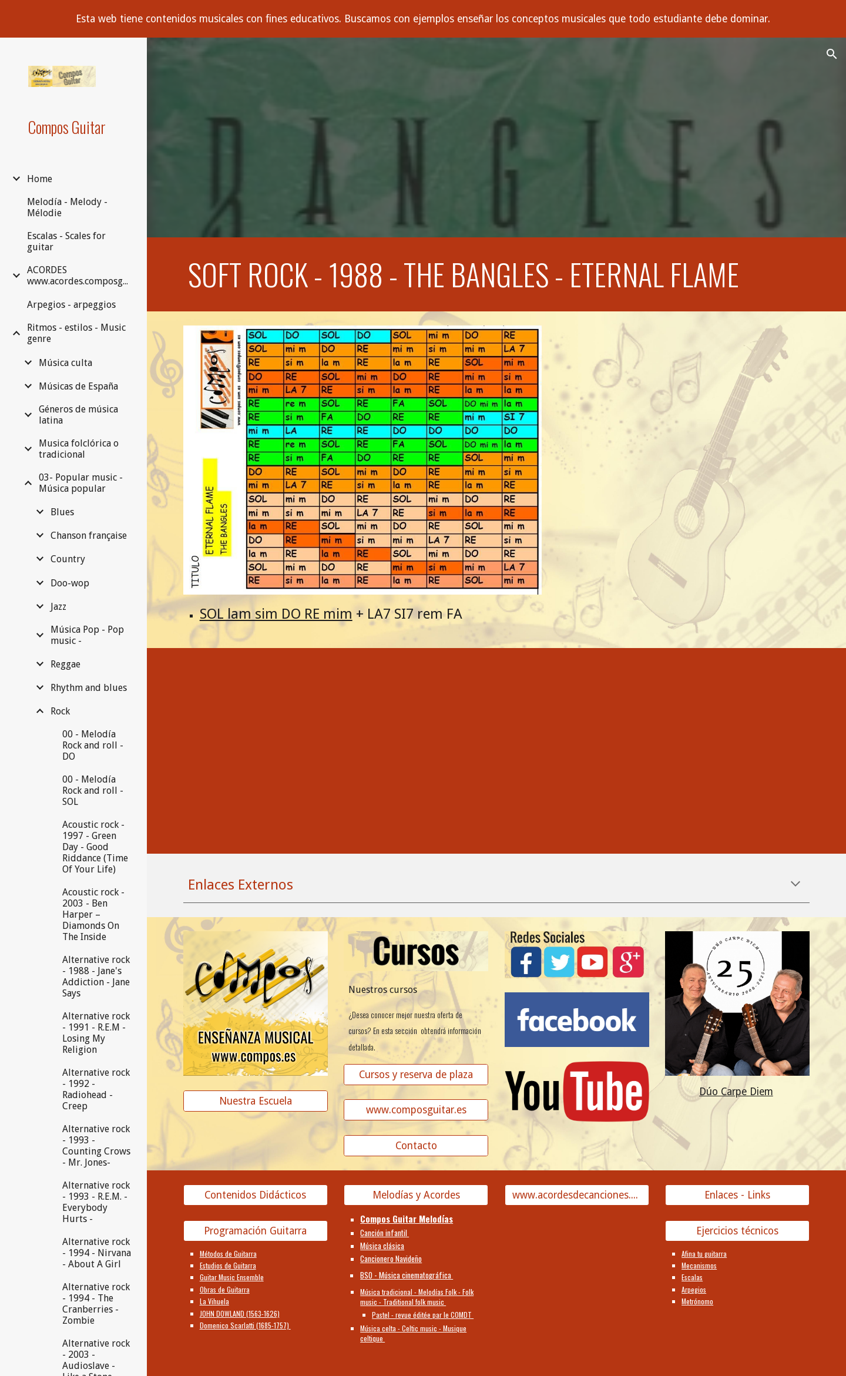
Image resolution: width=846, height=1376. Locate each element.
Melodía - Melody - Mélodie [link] (67, 207)
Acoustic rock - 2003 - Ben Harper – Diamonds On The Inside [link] (93, 914)
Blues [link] (62, 512)
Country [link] (68, 559)
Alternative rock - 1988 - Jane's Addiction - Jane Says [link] (96, 976)
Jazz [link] (58, 606)
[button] (832, 54)
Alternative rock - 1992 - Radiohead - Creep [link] (96, 1089)
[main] (496, 274)
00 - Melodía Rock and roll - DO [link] (92, 745)
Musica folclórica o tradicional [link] (79, 449)
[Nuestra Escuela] (255, 1100)
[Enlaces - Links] (737, 1195)
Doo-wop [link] (70, 583)
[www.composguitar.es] (416, 1110)
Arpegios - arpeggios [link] (71, 304)
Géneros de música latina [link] (78, 415)
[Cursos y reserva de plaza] (416, 1074)
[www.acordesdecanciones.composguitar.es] (577, 1195)
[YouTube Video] (255, 734)
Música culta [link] (65, 362)
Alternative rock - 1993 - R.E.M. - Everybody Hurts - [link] (96, 1202)
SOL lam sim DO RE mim (276, 614)
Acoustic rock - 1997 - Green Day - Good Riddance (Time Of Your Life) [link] (95, 847)
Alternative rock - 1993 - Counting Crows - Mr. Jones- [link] (96, 1145)
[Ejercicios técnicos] (737, 1230)
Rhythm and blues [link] (89, 687)
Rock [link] (60, 711)
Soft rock (248, 274)
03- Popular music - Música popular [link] (81, 483)
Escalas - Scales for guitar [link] (66, 241)
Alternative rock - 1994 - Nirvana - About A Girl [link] (96, 1253)
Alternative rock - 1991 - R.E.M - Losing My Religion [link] (96, 1033)
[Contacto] (416, 1146)
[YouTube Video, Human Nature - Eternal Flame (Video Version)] (737, 734)
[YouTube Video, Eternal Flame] (577, 734)
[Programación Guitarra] (255, 1230)
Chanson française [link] (89, 535)
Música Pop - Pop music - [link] (87, 635)
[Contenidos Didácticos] (255, 1195)
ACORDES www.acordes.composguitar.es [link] (80, 275)
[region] (423, 19)
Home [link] (39, 178)
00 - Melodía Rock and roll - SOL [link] (92, 790)
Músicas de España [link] (78, 386)
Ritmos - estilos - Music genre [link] (76, 333)
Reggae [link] (65, 664)
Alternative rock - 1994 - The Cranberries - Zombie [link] (96, 1303)
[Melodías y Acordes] (416, 1195)
